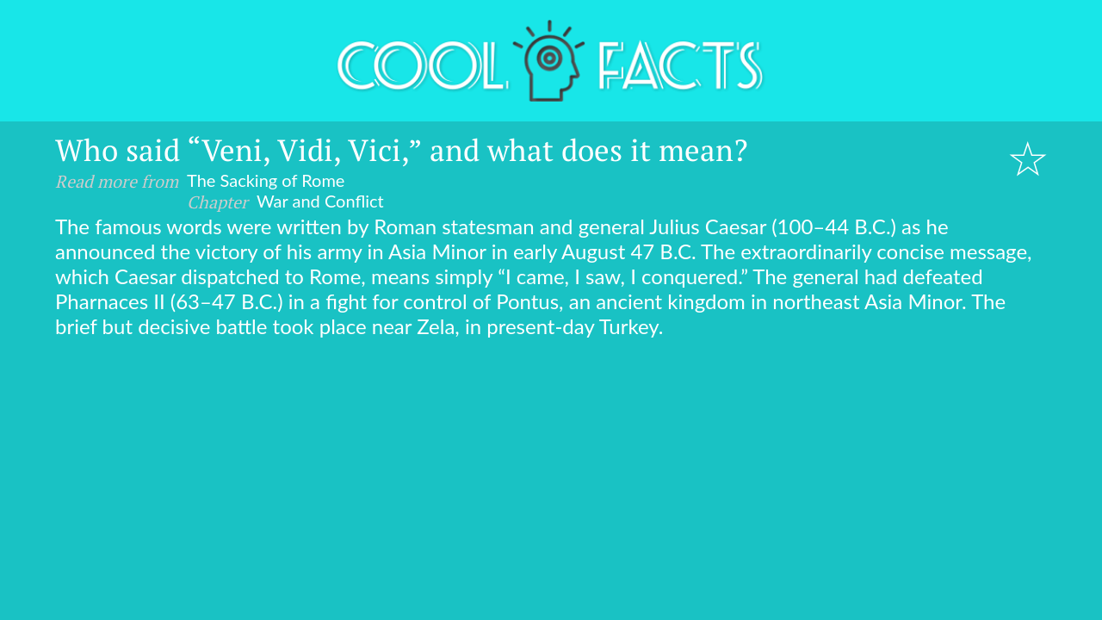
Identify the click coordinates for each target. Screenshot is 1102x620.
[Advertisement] (551, 467)
